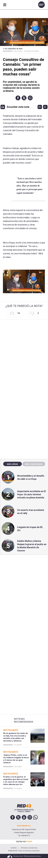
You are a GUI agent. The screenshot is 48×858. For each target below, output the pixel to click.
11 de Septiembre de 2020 (12, 49)
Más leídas (12, 464)
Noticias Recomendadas (23, 720)
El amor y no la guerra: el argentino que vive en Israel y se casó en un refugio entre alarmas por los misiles (15, 782)
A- (45, 106)
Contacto (14, 848)
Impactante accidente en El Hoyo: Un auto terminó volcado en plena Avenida (31, 494)
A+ (40, 106)
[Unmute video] (24, 281)
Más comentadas (34, 464)
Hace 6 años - (18, 51)
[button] (18, 98)
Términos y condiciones (29, 848)
